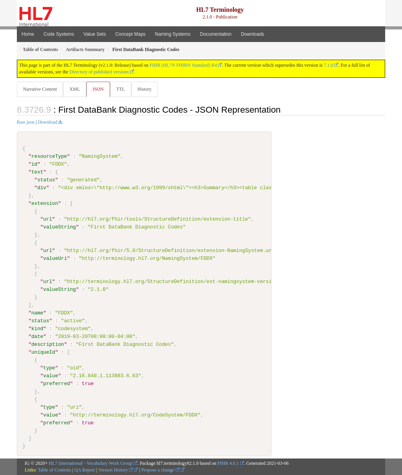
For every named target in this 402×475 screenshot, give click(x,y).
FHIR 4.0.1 (228, 463)
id (34, 164)
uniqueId (43, 352)
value (50, 375)
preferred (56, 383)
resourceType (49, 156)
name (37, 313)
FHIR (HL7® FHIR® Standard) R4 (183, 65)
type (49, 367)
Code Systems (58, 34)
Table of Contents (54, 470)
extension (44, 203)
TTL (123, 89)
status (46, 180)
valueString (59, 227)
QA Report (84, 470)
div (41, 188)
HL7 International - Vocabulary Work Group (90, 463)
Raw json (25, 122)
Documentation (216, 34)
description (47, 344)
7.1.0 (328, 65)
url (47, 219)
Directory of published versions (99, 72)
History (148, 89)
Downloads (252, 34)
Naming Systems (173, 34)
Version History (115, 470)
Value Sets (94, 34)
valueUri (55, 258)
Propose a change (160, 470)
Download (47, 122)
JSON (99, 89)
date (37, 336)
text (37, 172)
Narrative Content (40, 89)
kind (37, 328)
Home (28, 34)
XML (75, 89)
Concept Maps (130, 34)
